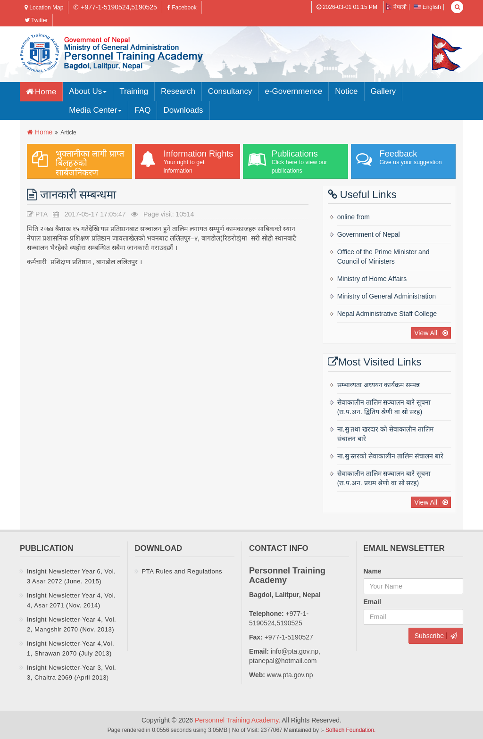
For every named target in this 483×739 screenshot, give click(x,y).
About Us (88, 91)
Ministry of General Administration (386, 296)
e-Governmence (293, 91)
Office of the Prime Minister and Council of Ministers (383, 256)
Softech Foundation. (350, 730)
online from (353, 217)
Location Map (44, 7)
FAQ (142, 110)
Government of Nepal (368, 234)
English (427, 7)
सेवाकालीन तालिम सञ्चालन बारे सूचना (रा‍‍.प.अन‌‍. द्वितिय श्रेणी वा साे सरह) (384, 407)
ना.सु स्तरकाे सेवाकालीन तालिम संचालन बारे (390, 456)
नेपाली (396, 7)
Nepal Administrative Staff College (387, 313)
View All (425, 333)
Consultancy (230, 91)
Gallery (383, 91)
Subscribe (429, 635)
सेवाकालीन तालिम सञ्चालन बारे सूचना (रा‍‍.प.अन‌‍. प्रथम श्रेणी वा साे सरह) (384, 478)
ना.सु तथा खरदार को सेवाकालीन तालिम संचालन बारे (385, 433)
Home (45, 91)
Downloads (183, 110)
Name (373, 571)
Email (372, 602)
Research (178, 91)
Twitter (36, 20)
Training (133, 91)
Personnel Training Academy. (238, 720)
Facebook (182, 7)
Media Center (95, 110)
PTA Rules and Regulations (182, 571)
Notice (346, 91)
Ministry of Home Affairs (372, 278)
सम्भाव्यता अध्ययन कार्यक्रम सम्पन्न (378, 385)
